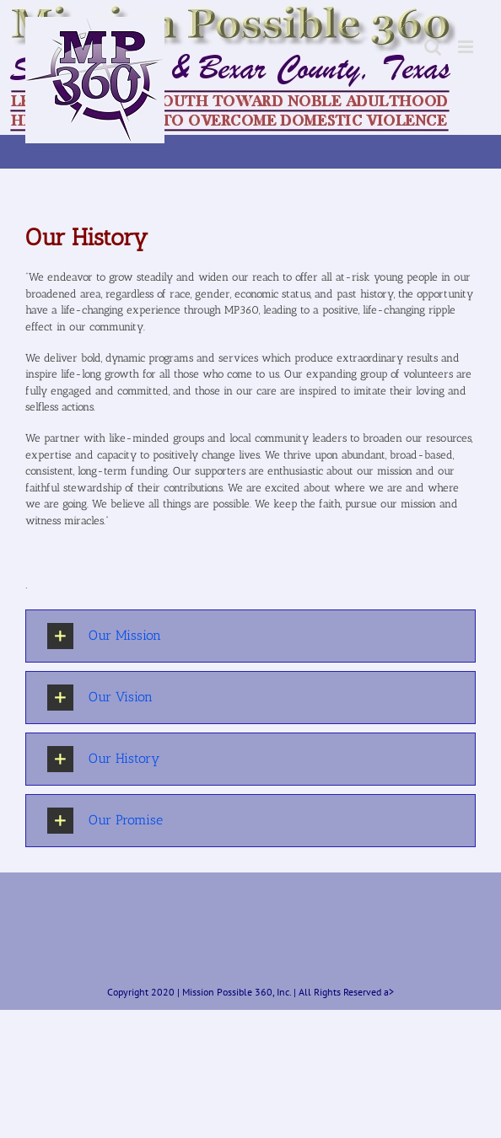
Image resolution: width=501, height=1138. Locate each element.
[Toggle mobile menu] (467, 47)
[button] (250, 636)
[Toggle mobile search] (432, 47)
